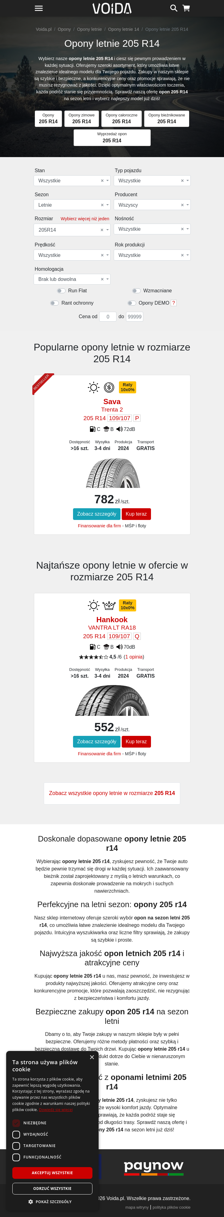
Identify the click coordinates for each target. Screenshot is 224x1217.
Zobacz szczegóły (96, 514)
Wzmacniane (157, 290)
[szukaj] (173, 7)
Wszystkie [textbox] (71, 180)
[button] (52, 1202)
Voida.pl (43, 29)
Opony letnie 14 (123, 29)
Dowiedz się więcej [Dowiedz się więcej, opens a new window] (56, 1109)
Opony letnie (89, 29)
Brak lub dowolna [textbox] (71, 279)
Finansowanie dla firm (99, 525)
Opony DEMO (154, 303)
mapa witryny (137, 1207)
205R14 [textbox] (71, 230)
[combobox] (72, 180)
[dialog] (52, 1131)
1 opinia (134, 656)
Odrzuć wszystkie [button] (52, 1188)
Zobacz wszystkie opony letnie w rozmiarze (112, 793)
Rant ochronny (77, 303)
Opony (64, 29)
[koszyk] (186, 7)
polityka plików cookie (171, 1207)
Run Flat (77, 290)
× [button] (91, 1057)
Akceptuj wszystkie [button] (52, 1172)
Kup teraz (136, 514)
